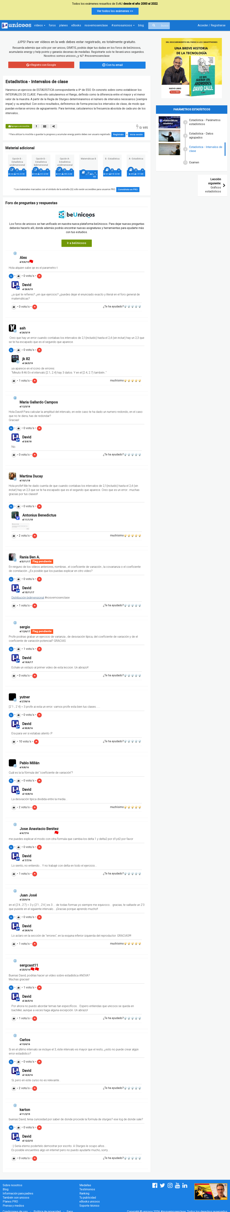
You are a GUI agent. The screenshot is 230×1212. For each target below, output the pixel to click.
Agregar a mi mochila (18, 126)
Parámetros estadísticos (191, 109)
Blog (5, 1189)
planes (63, 25)
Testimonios (87, 1189)
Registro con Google (41, 64)
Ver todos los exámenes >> (115, 11)
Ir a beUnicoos (76, 243)
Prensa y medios (13, 1205)
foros (52, 25)
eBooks (76, 25)
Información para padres (18, 1193)
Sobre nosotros (12, 1185)
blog (141, 25)
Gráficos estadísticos (215, 185)
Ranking (84, 1193)
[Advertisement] (191, 221)
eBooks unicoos (89, 1201)
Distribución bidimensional (28, 597)
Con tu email (112, 65)
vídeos (39, 25)
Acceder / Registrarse (212, 25)
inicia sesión (136, 134)
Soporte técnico (89, 1205)
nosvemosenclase (96, 25)
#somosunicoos (123, 25)
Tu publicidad (87, 1197)
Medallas (85, 1185)
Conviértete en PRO (128, 189)
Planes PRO (10, 1201)
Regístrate (118, 134)
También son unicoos (16, 1197)
